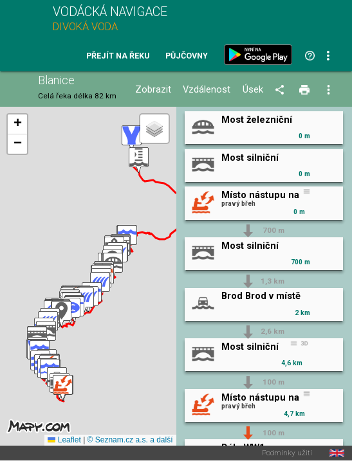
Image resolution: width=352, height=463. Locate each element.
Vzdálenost (206, 90)
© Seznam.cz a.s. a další (130, 439)
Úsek (253, 90)
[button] (63, 388)
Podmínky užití (287, 453)
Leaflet (64, 439)
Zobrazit (153, 90)
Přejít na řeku (117, 56)
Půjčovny (186, 56)
